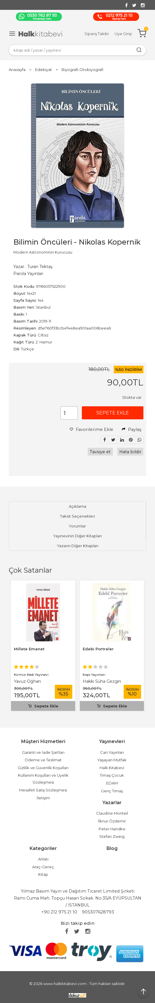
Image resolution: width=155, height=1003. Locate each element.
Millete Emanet (29, 649)
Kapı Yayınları (94, 674)
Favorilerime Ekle (91, 429)
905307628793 (98, 912)
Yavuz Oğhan (27, 681)
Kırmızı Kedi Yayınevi (31, 674)
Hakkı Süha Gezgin (102, 681)
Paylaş (131, 429)
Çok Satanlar (30, 570)
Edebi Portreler (98, 649)
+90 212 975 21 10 (59, 912)
